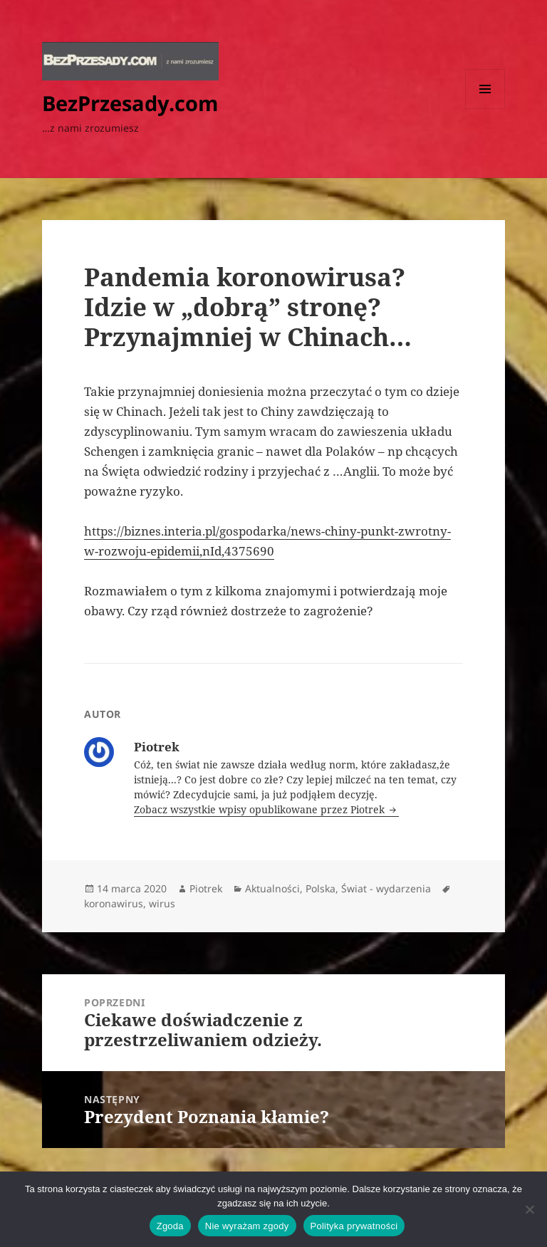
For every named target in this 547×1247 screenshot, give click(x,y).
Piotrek (205, 888)
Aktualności (272, 888)
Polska (320, 888)
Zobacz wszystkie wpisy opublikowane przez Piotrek (260, 809)
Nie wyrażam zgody (247, 1226)
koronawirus (113, 903)
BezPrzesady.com (130, 103)
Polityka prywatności (354, 1226)
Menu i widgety (485, 108)
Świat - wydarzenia (386, 888)
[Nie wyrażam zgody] (529, 1209)
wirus (162, 903)
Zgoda (170, 1226)
